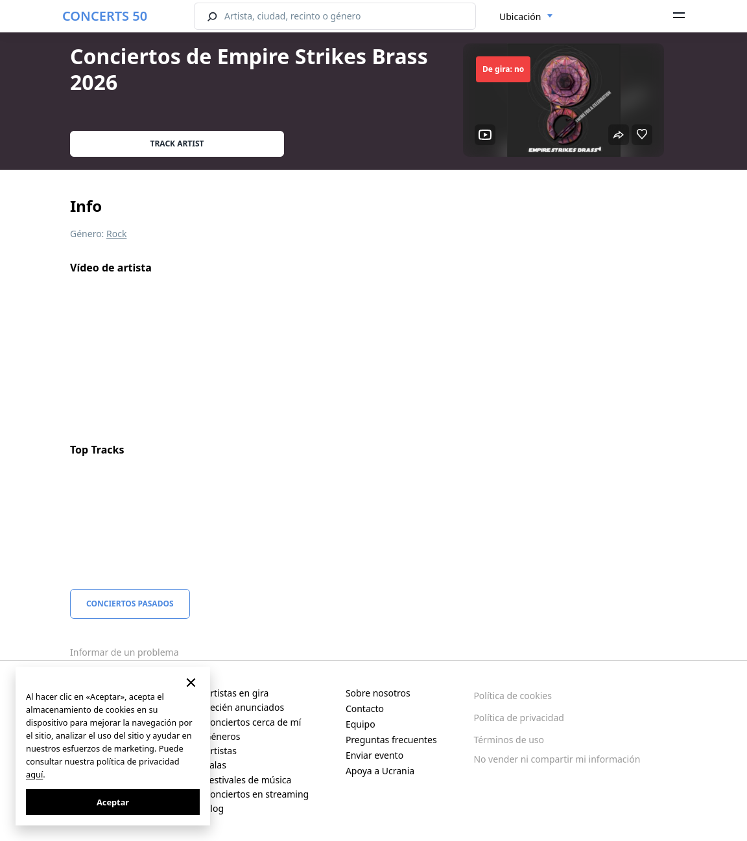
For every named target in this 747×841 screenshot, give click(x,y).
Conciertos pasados (130, 603)
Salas (215, 765)
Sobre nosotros (378, 693)
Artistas (220, 750)
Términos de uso (508, 739)
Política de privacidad (518, 717)
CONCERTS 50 (104, 16)
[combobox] (526, 17)
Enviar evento (374, 755)
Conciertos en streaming (256, 794)
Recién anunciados (244, 707)
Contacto (365, 708)
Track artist (177, 143)
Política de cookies (512, 695)
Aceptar (113, 802)
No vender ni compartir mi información (556, 759)
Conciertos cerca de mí (252, 722)
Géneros (222, 736)
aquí (34, 774)
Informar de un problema (124, 652)
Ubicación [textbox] (520, 16)
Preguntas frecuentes (391, 739)
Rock (116, 233)
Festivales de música (247, 780)
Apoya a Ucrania (380, 771)
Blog (214, 808)
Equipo (360, 724)
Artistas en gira (236, 693)
